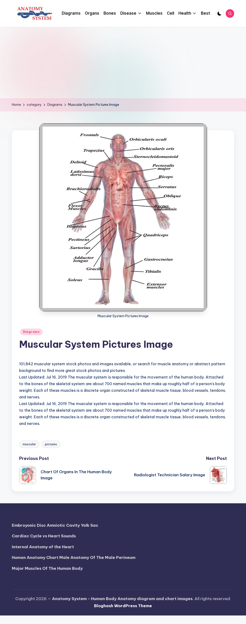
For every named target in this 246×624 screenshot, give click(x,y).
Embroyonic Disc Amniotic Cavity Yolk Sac (55, 525)
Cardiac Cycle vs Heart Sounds (44, 536)
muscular (29, 444)
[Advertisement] (123, 63)
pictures (51, 444)
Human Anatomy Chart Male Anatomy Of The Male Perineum (73, 557)
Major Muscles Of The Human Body (47, 568)
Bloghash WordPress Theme (123, 605)
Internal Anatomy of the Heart (43, 546)
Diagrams (31, 332)
